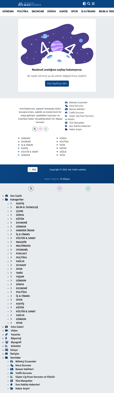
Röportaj (13, 338)
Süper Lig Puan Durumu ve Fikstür (32, 376)
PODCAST (18, 253)
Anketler (13, 346)
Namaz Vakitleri (75, 109)
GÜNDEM (7, 11)
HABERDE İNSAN (22, 230)
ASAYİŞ (63, 11)
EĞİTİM (61, 148)
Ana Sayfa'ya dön (57, 83)
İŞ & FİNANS (88, 11)
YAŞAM (17, 276)
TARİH (16, 272)
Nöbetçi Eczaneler (76, 102)
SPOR (74, 11)
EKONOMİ (38, 11)
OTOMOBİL (19, 249)
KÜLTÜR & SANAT (28, 151)
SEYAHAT (18, 265)
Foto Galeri (14, 326)
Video (11, 330)
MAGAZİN (18, 242)
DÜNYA (51, 11)
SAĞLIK (62, 151)
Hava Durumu (74, 105)
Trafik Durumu (74, 112)
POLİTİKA (22, 11)
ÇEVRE (16, 211)
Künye (11, 350)
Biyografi (13, 342)
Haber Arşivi (73, 129)
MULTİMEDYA (20, 245)
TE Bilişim (65, 179)
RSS (32, 169)
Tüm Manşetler (75, 122)
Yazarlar (12, 334)
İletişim (12, 353)
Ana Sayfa (13, 195)
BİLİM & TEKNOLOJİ (24, 207)
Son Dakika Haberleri (78, 126)
